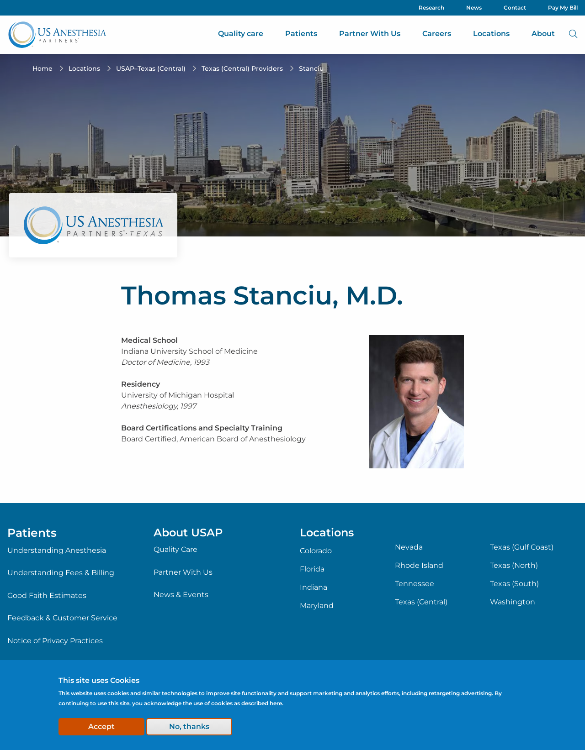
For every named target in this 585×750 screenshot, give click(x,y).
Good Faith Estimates (46, 595)
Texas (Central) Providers (242, 68)
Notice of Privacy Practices (55, 640)
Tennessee (414, 583)
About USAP (188, 532)
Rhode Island (419, 565)
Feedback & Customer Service (62, 618)
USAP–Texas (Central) (151, 68)
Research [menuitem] (431, 7)
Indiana (313, 587)
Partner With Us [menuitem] (369, 33)
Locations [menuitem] (491, 33)
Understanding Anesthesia (56, 550)
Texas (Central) (421, 602)
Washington (512, 602)
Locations (84, 68)
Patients (32, 533)
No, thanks (189, 726)
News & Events (181, 594)
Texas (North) (514, 565)
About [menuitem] (543, 33)
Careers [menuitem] (436, 33)
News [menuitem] (474, 7)
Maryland (317, 605)
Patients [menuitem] (301, 33)
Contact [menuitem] (515, 7)
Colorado (316, 551)
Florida (312, 569)
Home (42, 68)
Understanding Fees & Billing (60, 572)
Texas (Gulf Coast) (521, 547)
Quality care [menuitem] (240, 33)
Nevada (409, 547)
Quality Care (175, 549)
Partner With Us (183, 572)
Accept (101, 726)
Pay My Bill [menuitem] (563, 7)
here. (276, 703)
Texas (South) (514, 583)
